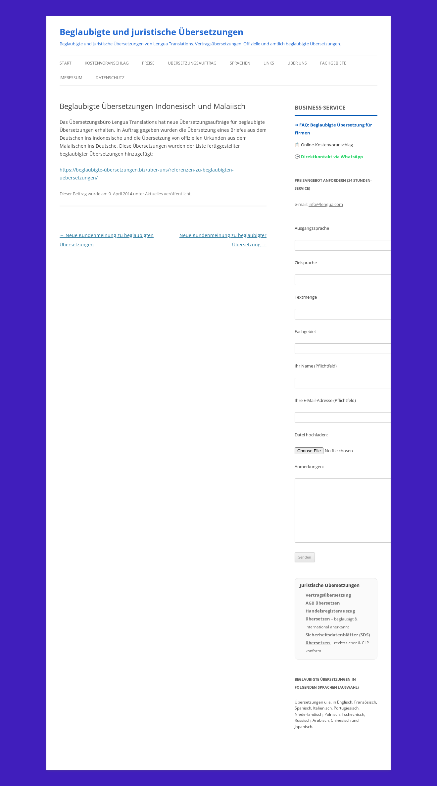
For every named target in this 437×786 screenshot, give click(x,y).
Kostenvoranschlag (107, 63)
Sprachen (240, 63)
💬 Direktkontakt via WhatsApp (329, 157)
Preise (148, 63)
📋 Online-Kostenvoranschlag (324, 145)
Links (269, 63)
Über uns (297, 63)
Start (66, 63)
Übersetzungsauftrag (192, 63)
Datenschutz (110, 77)
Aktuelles (154, 194)
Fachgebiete (333, 63)
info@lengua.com (326, 204)
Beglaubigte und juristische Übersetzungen (151, 32)
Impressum (71, 77)
